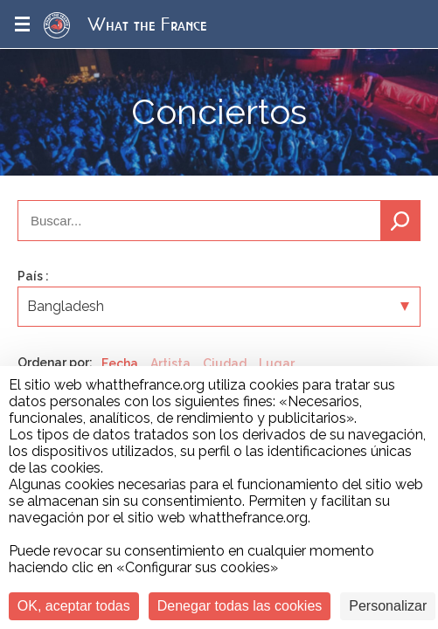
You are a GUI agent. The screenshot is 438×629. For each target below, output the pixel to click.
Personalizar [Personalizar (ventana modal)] (388, 605)
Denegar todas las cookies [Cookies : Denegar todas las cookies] (240, 605)
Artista (170, 363)
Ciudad (225, 363)
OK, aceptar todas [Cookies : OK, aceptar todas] (73, 605)
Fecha (119, 363)
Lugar (277, 363)
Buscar (400, 220)
